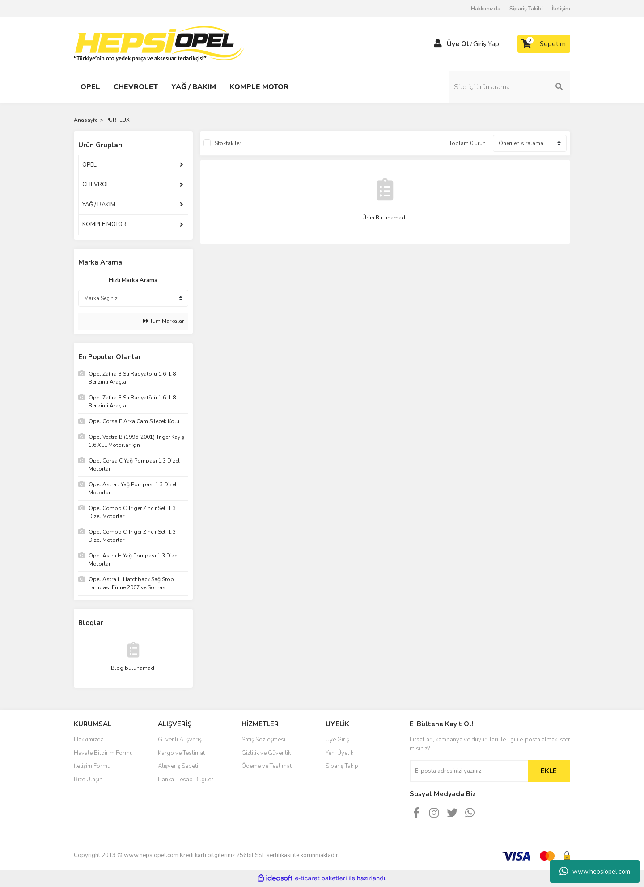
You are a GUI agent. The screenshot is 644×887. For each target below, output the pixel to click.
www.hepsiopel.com (594, 871)
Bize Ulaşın (88, 780)
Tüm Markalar (163, 321)
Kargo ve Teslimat (181, 753)
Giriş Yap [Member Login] (486, 43)
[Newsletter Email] (469, 771)
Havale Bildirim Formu (103, 753)
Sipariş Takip (342, 766)
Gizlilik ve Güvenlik (266, 753)
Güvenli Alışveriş (180, 740)
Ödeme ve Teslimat (267, 766)
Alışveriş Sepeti (178, 766)
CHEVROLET (99, 184)
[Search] (509, 87)
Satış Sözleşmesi (263, 740)
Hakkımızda (485, 8)
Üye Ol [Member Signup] (458, 43)
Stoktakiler (228, 143)
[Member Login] (438, 44)
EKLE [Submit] (549, 771)
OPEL (89, 165)
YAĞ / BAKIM (98, 205)
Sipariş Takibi (526, 8)
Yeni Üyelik (339, 753)
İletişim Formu (92, 766)
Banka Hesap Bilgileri (186, 780)
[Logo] (159, 43)
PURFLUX (118, 120)
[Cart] (543, 44)
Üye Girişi (338, 740)
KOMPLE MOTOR (104, 224)
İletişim (561, 8)
